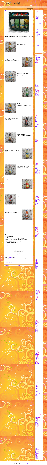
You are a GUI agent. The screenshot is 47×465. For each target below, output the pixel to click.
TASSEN (36, 394)
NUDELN (36, 297)
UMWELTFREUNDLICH (37, 414)
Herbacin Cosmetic (38, 40)
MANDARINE (36, 266)
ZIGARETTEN (36, 453)
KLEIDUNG (36, 231)
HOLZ (35, 204)
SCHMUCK (36, 356)
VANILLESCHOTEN (37, 417)
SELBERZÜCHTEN (37, 363)
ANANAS (36, 60)
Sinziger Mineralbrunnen (38, 34)
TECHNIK (36, 395)
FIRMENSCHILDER (37, 143)
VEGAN (36, 418)
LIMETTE (15, 258)
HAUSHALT (36, 195)
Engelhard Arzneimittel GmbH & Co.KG (38, 45)
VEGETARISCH (36, 419)
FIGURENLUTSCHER (37, 142)
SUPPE (36, 389)
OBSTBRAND (36, 300)
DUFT (35, 123)
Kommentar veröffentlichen (9, 262)
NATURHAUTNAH (37, 290)
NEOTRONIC (36, 293)
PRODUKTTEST (28, 258)
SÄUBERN (36, 353)
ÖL (35, 302)
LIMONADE (17, 258)
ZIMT (35, 454)
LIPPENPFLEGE (36, 262)
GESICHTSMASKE (37, 172)
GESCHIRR (36, 168)
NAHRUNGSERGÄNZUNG (38, 289)
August (37, 18)
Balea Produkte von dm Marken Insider (38, 32)
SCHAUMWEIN (36, 354)
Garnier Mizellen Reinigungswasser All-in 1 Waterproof (38, 25)
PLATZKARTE (36, 322)
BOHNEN (36, 87)
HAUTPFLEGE (36, 197)
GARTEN (36, 163)
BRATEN (36, 89)
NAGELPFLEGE (36, 288)
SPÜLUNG (36, 382)
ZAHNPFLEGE (36, 451)
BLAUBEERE (36, 85)
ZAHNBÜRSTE (36, 449)
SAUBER (36, 351)
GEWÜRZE (36, 176)
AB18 (35, 55)
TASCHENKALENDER (37, 393)
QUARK (36, 326)
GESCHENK (36, 167)
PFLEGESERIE (36, 319)
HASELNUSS (36, 194)
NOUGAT (36, 295)
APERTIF (36, 62)
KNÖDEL (36, 234)
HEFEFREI (36, 198)
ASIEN (35, 65)
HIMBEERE (36, 201)
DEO (35, 117)
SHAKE (36, 365)
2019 (36, 11)
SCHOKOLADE (36, 357)
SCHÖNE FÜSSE (37, 358)
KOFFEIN (36, 236)
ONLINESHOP (21, 258)
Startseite (19, 265)
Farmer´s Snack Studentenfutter (38, 31)
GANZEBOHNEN (37, 161)
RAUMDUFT (36, 330)
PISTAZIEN (36, 321)
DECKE (36, 114)
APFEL (7, 258)
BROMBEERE (36, 92)
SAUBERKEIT (36, 352)
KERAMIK (36, 226)
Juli (36, 19)
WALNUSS (36, 426)
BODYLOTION (36, 86)
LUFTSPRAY (36, 263)
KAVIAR (36, 224)
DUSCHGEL (36, 125)
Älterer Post (31, 265)
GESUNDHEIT (36, 175)
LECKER (36, 257)
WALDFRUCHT (36, 424)
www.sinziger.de (7, 245)
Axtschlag (37, 35)
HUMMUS (36, 206)
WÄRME (36, 428)
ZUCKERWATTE (36, 457)
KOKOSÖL (36, 238)
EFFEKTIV (36, 126)
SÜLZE (35, 387)
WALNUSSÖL (36, 427)
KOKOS (36, 237)
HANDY (36, 193)
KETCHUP (36, 228)
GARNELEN (36, 162)
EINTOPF (36, 128)
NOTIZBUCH (36, 294)
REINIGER (36, 333)
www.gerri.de (6, 246)
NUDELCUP (36, 296)
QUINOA (36, 327)
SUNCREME (36, 388)
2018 (36, 12)
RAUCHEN (36, 329)
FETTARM (36, 140)
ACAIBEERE (36, 56)
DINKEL (36, 119)
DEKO (35, 115)
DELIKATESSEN (36, 116)
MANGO (36, 268)
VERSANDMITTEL (37, 420)
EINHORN (36, 127)
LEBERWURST (36, 256)
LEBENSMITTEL (36, 255)
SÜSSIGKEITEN (36, 390)
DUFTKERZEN (36, 124)
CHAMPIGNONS (36, 97)
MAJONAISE (36, 265)
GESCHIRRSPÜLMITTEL (37, 170)
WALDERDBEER (37, 423)
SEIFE (35, 361)
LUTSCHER (36, 264)
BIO (35, 83)
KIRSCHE (36, 229)
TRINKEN (31, 258)
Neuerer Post (7, 265)
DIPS (35, 120)
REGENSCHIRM (36, 331)
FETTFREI (36, 141)
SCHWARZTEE (36, 359)
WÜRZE (36, 448)
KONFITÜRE (36, 239)
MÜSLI (35, 287)
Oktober (37, 16)
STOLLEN (36, 386)
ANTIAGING (36, 61)
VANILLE (36, 416)
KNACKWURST (36, 232)
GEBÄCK (36, 164)
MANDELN (36, 267)
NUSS (35, 298)
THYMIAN (36, 397)
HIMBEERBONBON (37, 200)
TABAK (35, 392)
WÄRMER (36, 429)
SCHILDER (36, 355)
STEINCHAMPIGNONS (37, 383)
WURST (36, 446)
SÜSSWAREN (36, 391)
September (37, 17)
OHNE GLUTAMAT (37, 301)
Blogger (32, 463)
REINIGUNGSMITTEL (37, 334)
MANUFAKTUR (36, 269)
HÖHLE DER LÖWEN (37, 202)
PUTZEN (36, 325)
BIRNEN (36, 84)
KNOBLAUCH (36, 233)
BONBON (36, 88)
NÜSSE (36, 299)
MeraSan (37, 36)
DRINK (35, 122)
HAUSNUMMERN (37, 196)
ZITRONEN (36, 456)
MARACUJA (36, 270)
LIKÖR (35, 258)
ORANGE (24, 258)
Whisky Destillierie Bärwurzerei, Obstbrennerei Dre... (38, 42)
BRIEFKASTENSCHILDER (38, 91)
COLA (9, 258)
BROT (35, 93)
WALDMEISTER (36, 425)
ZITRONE (36, 455)
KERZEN (36, 227)
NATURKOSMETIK (37, 291)
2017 (36, 13)
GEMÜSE (36, 166)
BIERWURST (36, 82)
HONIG (36, 205)
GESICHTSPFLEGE (37, 173)
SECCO (36, 360)
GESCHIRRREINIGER (37, 169)
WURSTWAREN (36, 447)
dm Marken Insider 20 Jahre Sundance (38, 23)
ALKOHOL (36, 58)
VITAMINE (36, 421)
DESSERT (36, 118)
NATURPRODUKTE (37, 292)
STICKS (36, 385)
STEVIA (36, 384)
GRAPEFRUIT (12, 258)
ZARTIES (36, 452)
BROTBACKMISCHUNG (37, 95)
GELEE (36, 165)
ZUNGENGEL (36, 458)
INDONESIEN (36, 207)
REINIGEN (36, 332)
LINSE (35, 261)
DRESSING (36, 121)
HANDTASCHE (36, 192)
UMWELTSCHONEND (37, 415)
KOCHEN (36, 235)
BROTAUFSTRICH (37, 94)
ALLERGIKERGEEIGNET (37, 59)
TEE (35, 396)
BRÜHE (36, 96)
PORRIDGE (36, 323)
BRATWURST (36, 90)
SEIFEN (36, 362)
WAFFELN (36, 422)
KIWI (35, 230)
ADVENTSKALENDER (37, 57)
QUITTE (36, 328)
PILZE (35, 320)
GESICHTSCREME (37, 171)
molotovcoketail (26, 463)
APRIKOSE (36, 64)
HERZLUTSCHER (37, 199)
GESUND (36, 174)
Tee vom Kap (37, 30)
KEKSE (36, 225)
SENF (35, 364)
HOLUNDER (36, 203)
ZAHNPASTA (36, 450)
